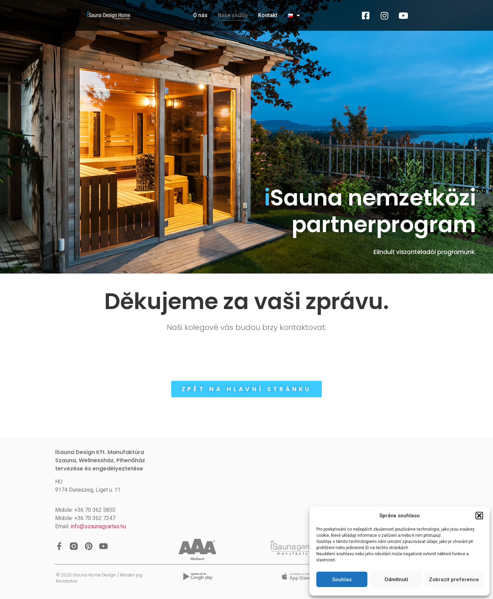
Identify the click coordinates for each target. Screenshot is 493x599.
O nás (200, 15)
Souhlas (342, 579)
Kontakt (267, 15)
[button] (479, 515)
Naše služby (233, 15)
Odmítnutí (396, 579)
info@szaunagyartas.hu (98, 526)
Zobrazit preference (454, 579)
